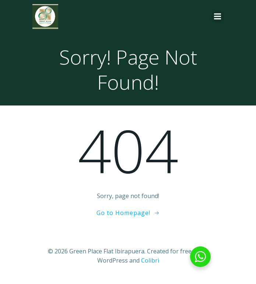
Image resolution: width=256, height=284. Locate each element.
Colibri (150, 260)
